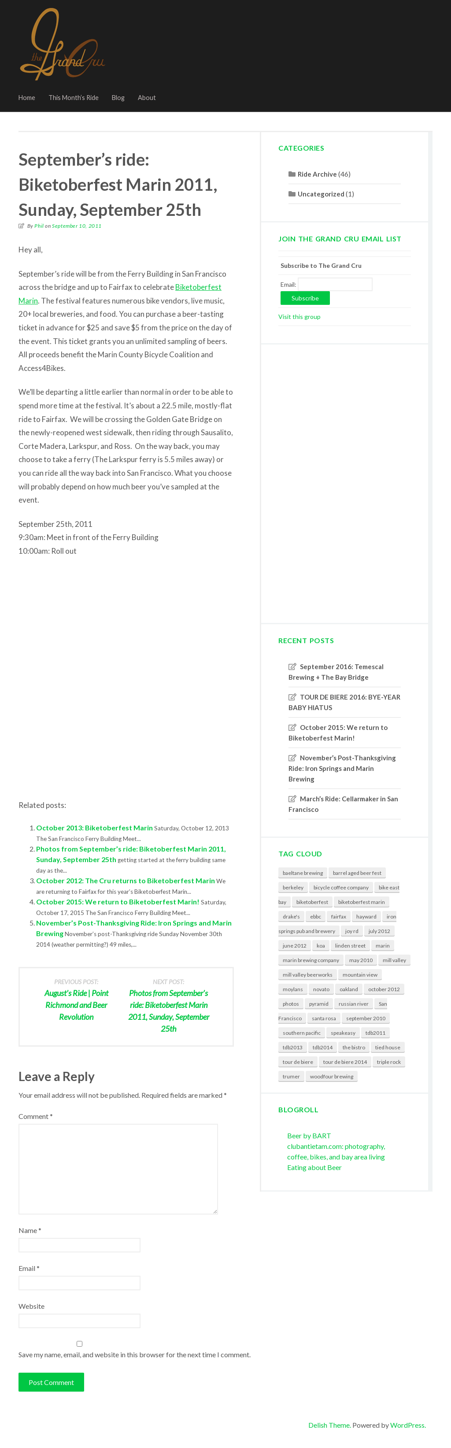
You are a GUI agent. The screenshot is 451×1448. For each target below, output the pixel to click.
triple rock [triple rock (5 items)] (389, 1062)
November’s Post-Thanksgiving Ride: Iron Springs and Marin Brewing (342, 768)
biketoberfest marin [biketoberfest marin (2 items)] (361, 902)
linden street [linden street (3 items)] (350, 945)
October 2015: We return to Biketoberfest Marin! (118, 901)
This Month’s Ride (73, 97)
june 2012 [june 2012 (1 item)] (295, 945)
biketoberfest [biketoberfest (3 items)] (312, 902)
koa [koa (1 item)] (321, 945)
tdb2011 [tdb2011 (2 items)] (375, 1033)
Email (29, 1268)
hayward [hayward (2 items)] (366, 916)
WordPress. (408, 1425)
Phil (39, 225)
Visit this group (299, 316)
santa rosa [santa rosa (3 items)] (324, 1018)
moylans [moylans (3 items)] (293, 989)
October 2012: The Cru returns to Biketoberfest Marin (125, 880)
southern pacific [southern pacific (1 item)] (302, 1033)
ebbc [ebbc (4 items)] (315, 916)
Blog (118, 97)
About (147, 97)
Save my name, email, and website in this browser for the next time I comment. (134, 1354)
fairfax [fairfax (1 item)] (338, 916)
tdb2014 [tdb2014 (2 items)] (323, 1047)
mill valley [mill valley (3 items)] (394, 960)
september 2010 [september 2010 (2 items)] (365, 1018)
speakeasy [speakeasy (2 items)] (343, 1033)
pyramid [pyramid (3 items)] (319, 1003)
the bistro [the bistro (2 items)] (354, 1047)
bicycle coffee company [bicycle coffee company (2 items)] (341, 887)
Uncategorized (321, 194)
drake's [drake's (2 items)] (291, 916)
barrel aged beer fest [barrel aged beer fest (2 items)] (357, 873)
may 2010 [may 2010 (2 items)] (361, 960)
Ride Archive (317, 174)
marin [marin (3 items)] (383, 945)
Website (31, 1306)
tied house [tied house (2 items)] (387, 1047)
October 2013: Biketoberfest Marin (94, 827)
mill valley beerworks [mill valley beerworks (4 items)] (308, 974)
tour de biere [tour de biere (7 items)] (298, 1062)
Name (29, 1230)
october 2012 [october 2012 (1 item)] (384, 989)
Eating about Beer (314, 1167)
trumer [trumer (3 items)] (291, 1076)
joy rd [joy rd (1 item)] (352, 931)
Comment (35, 1116)
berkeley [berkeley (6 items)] (293, 887)
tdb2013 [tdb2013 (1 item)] (293, 1047)
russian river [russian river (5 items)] (354, 1003)
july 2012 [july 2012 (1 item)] (379, 931)
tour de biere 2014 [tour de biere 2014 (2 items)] (345, 1062)
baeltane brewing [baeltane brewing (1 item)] (303, 873)
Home (26, 97)
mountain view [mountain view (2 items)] (360, 974)
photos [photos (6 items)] (291, 1003)
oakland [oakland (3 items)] (349, 989)
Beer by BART (309, 1135)
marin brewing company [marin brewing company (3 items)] (311, 960)
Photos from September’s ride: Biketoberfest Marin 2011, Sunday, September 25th (168, 1004)
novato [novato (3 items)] (321, 989)
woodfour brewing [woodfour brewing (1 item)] (331, 1076)
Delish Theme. (329, 1425)
